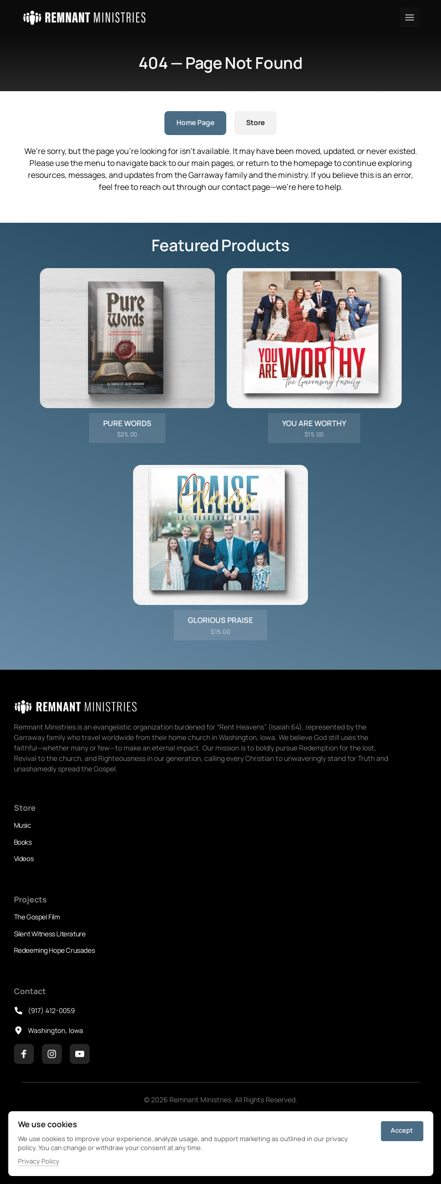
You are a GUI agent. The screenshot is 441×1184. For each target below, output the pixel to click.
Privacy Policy (38, 1161)
